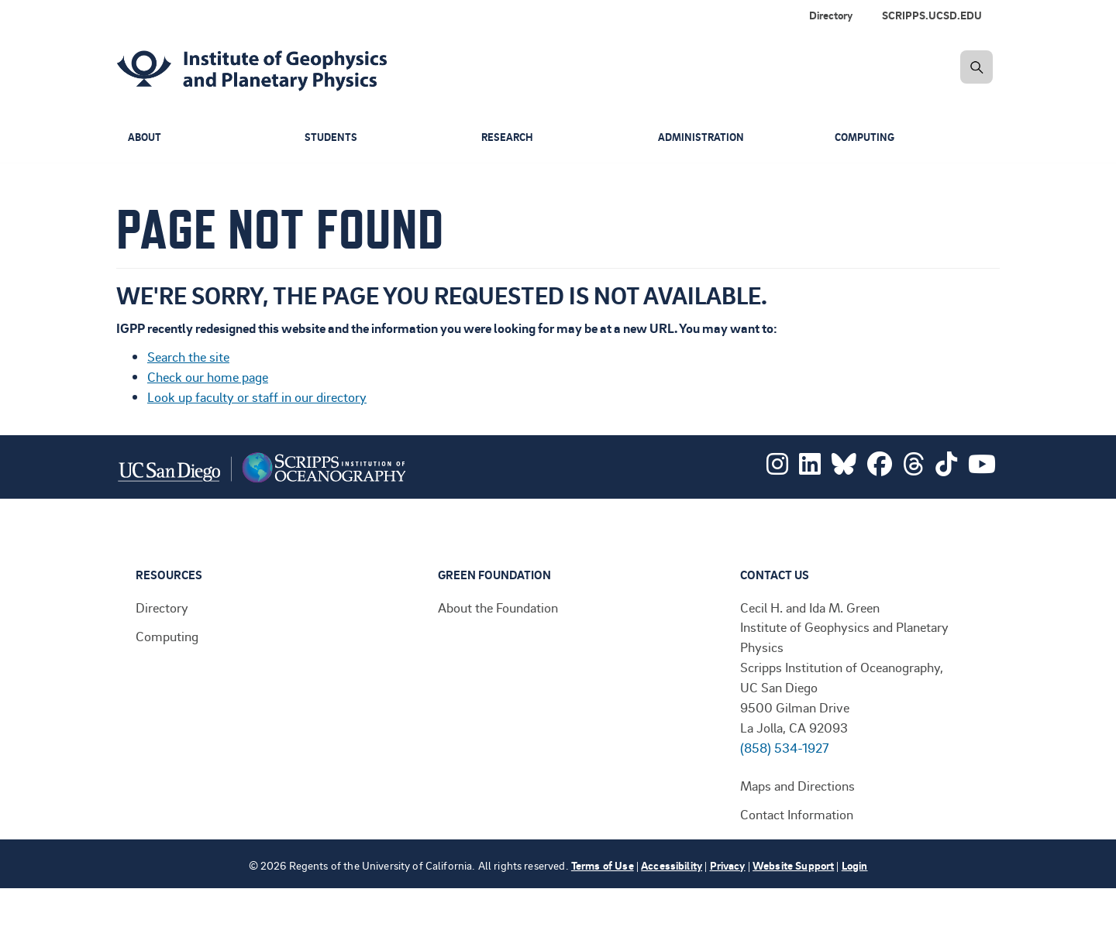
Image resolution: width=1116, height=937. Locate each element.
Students (332, 137)
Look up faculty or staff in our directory (257, 396)
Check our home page (207, 376)
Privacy (728, 865)
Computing (867, 137)
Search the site (188, 356)
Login (855, 865)
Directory (162, 607)
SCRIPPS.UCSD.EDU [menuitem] (932, 15)
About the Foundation (498, 607)
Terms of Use (602, 865)
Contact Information (796, 813)
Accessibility (671, 865)
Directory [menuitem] (830, 15)
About (146, 137)
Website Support (793, 865)
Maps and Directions (797, 785)
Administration (702, 137)
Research (508, 137)
